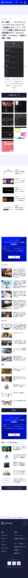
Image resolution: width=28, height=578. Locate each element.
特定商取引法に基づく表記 (19, 546)
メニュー (21, 2)
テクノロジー (4, 535)
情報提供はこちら (17, 553)
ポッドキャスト (4, 548)
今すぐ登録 (14, 257)
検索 (17, 2)
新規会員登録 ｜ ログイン (25, 2)
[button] (2, 66)
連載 (2, 532)
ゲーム (3, 541)
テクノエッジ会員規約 (18, 543)
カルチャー (4, 544)
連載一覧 (14, 410)
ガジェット (4, 538)
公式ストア (4, 551)
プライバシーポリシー (18, 535)
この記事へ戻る (14, 95)
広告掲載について (17, 550)
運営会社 (16, 532)
